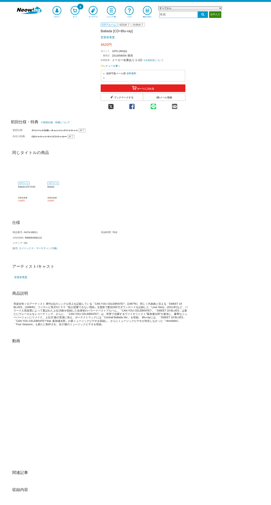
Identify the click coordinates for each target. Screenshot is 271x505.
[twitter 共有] (111, 105)
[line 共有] (153, 105)
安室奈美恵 (108, 37)
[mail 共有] (174, 105)
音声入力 (215, 14)
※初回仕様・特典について (55, 122)
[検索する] (203, 14)
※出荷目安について (153, 60)
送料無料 (131, 73)
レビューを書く (110, 66)
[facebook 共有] (132, 105)
